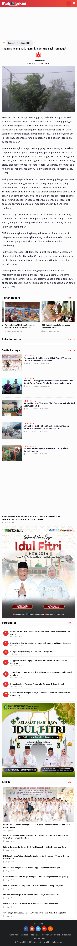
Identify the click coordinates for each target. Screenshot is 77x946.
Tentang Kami (13, 935)
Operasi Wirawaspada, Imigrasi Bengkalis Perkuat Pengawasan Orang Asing (35, 876)
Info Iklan (35, 935)
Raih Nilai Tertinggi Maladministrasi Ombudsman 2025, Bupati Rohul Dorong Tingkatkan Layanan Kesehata (48, 382)
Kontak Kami (39, 938)
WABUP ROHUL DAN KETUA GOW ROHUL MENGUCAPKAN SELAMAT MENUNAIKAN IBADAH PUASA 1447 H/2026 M (32, 518)
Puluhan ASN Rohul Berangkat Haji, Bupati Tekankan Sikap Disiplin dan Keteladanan (47, 359)
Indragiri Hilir (24, 43)
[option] (20, 317)
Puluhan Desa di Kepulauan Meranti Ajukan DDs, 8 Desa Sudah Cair (31, 894)
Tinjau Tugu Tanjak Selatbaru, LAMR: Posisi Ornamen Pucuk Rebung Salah (34, 913)
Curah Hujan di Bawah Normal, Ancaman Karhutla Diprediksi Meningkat (19, 326)
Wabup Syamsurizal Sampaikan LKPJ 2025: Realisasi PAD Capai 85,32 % (33, 885)
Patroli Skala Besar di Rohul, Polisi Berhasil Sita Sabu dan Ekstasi (30, 903)
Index (71, 298)
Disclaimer (66, 935)
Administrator (38, 60)
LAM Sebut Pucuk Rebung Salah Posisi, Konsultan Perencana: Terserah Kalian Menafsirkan (46, 427)
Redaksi (24, 935)
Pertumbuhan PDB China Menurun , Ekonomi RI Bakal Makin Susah (54, 326)
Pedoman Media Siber (50, 935)
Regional (11, 43)
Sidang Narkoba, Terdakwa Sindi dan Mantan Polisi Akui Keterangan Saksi (49, 404)
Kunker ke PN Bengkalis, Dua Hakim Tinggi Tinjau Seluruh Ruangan (46, 449)
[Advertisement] (38, 22)
